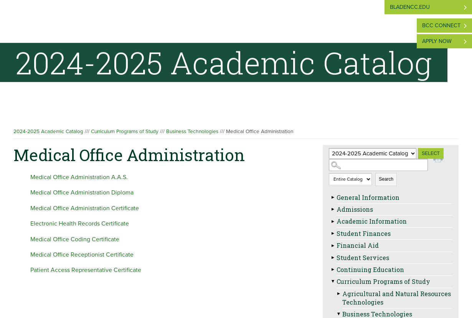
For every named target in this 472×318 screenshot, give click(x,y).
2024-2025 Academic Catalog (48, 132)
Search (386, 179)
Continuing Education (370, 269)
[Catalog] (372, 153)
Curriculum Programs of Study (124, 132)
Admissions (355, 209)
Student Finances (364, 233)
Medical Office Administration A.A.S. (79, 177)
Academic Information (372, 221)
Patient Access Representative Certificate (85, 270)
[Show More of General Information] (333, 197)
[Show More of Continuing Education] (333, 270)
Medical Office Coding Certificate (74, 239)
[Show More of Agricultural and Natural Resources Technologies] (338, 294)
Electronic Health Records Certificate (79, 223)
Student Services (363, 258)
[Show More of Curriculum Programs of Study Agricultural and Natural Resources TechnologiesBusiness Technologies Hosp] (333, 281)
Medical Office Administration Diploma (82, 192)
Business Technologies (192, 132)
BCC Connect (441, 25)
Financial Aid (358, 245)
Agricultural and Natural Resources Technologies (396, 298)
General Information (368, 197)
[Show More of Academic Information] (333, 221)
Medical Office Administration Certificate (84, 208)
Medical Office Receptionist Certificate (82, 255)
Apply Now (437, 41)
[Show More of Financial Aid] (333, 245)
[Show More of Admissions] (333, 209)
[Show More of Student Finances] (333, 233)
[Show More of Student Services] (333, 258)
